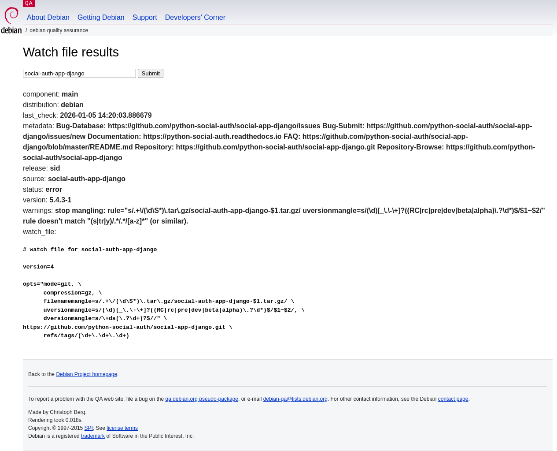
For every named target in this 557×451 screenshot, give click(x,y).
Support (145, 17)
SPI (89, 428)
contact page (453, 399)
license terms (122, 428)
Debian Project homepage (86, 374)
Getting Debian (101, 17)
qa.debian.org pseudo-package (202, 399)
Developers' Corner (195, 17)
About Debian (48, 17)
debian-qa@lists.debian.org (295, 399)
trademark (93, 436)
